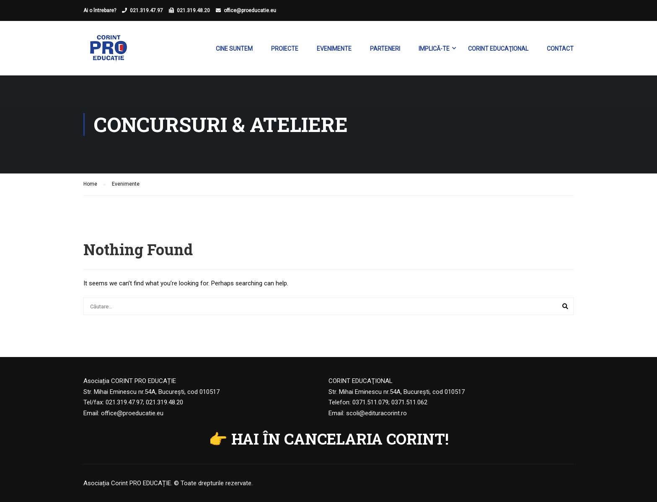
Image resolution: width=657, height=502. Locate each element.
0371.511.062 (409, 402)
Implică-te (434, 48)
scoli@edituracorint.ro (376, 413)
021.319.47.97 (146, 10)
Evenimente (334, 48)
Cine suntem (234, 48)
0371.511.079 (370, 402)
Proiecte (284, 48)
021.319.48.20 (193, 10)
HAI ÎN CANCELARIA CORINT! (340, 439)
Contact (560, 48)
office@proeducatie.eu (250, 10)
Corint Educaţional (498, 48)
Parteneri (385, 48)
